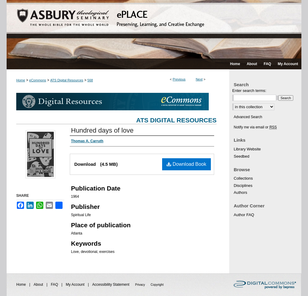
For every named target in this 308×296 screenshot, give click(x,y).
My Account (75, 284)
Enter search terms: (249, 90)
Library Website (247, 149)
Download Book (186, 164)
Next (199, 79)
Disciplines (243, 185)
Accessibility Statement (111, 284)
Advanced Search (248, 117)
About (39, 284)
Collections (243, 178)
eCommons (37, 80)
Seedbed (241, 156)
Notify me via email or (255, 127)
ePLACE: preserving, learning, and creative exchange (154, 29)
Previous (179, 79)
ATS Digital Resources (66, 80)
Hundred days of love (102, 130)
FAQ (55, 284)
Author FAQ (244, 215)
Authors (240, 192)
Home (20, 80)
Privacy (140, 284)
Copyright (157, 284)
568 (90, 80)
